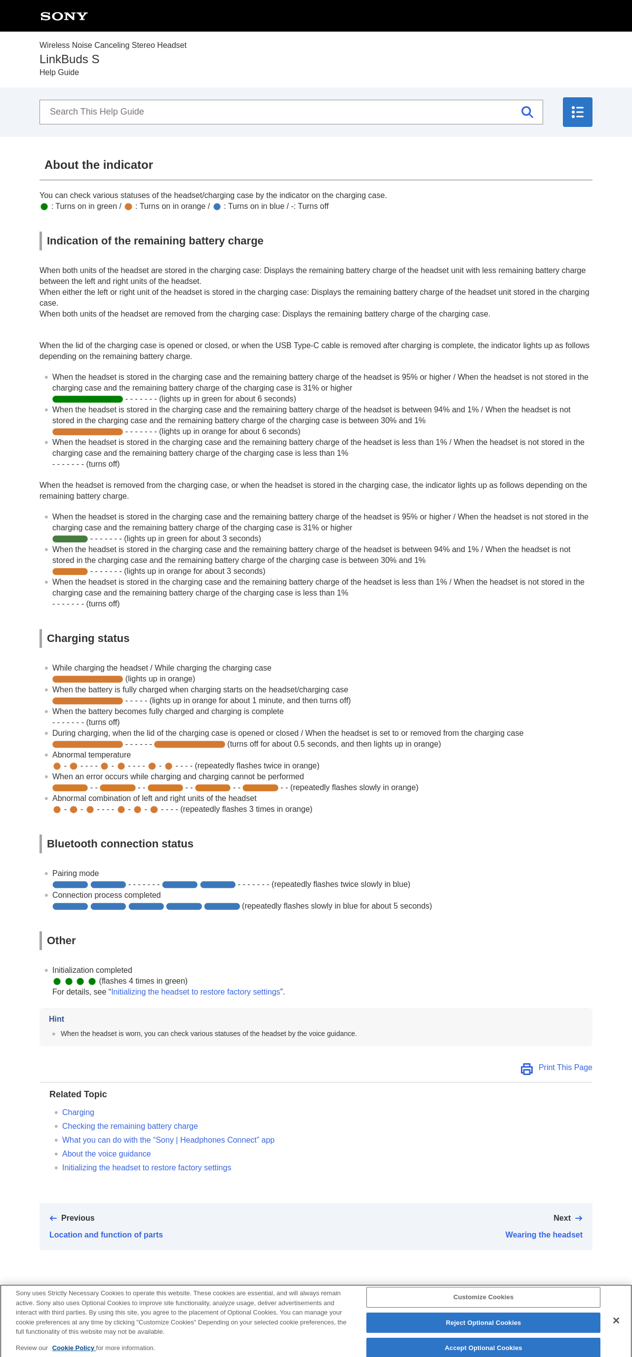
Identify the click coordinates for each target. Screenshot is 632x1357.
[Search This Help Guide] (291, 112)
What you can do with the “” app (168, 1140)
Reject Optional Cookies (483, 1329)
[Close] (616, 1327)
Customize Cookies (483, 1303)
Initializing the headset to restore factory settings (195, 992)
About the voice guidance (106, 1154)
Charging (78, 1112)
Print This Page (565, 1067)
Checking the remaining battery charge (130, 1126)
